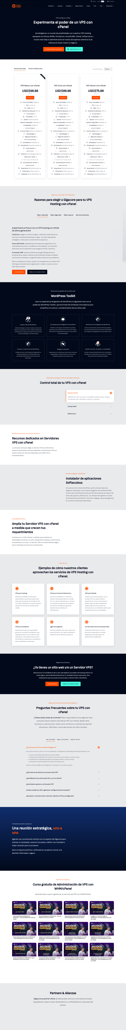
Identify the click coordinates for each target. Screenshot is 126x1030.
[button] (90, 406)
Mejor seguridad (55, 215)
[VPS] (95, 6)
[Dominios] (51, 6)
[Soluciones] (110, 6)
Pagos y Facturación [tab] (62, 739)
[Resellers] (69, 6)
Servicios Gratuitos (82, 215)
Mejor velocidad (42, 215)
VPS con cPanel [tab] (50, 739)
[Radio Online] (79, 6)
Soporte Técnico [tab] (75, 739)
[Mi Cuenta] (110, 1)
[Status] (93, 1)
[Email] (88, 6)
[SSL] (102, 6)
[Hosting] (60, 6)
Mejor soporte (68, 215)
